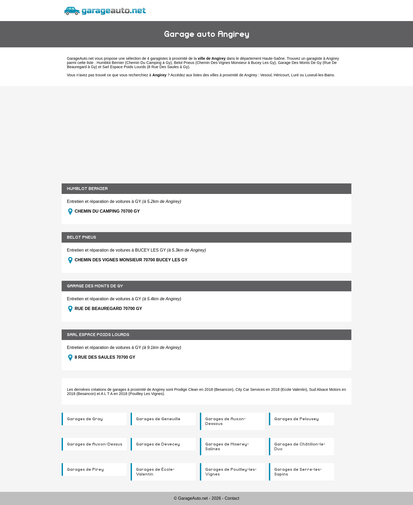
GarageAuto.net (80, 58)
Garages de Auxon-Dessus (94, 444)
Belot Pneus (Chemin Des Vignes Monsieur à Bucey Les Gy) (225, 63)
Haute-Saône (273, 58)
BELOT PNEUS (81, 237)
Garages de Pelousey (296, 419)
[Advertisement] (206, 131)
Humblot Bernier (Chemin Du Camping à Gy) (134, 63)
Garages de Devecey (158, 444)
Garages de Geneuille (158, 419)
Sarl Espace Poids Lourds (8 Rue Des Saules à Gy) (145, 67)
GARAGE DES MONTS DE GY (95, 286)
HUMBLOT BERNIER (87, 189)
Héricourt (281, 75)
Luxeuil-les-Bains (319, 75)
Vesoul (266, 75)
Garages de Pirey (85, 469)
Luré (295, 75)
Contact (232, 498)
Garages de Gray (85, 419)
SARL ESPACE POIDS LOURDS (98, 335)
